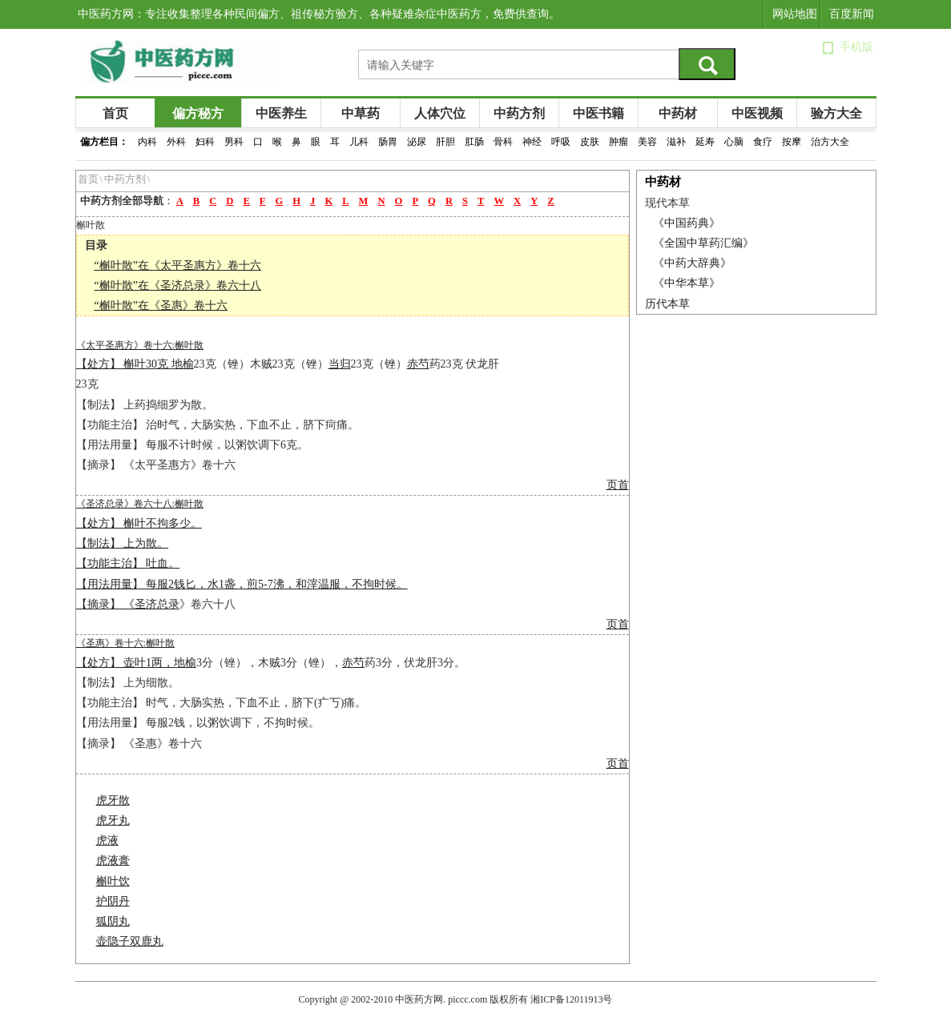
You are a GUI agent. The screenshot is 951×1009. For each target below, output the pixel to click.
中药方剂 (519, 113)
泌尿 (416, 141)
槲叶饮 (113, 881)
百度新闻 (851, 14)
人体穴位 (439, 113)
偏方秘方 (198, 113)
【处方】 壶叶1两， (125, 663)
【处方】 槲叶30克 (123, 364)
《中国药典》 (686, 223)
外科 (176, 141)
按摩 (791, 141)
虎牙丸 (113, 820)
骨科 (503, 141)
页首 (617, 485)
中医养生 (281, 113)
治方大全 (830, 141)
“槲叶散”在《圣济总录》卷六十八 (178, 285)
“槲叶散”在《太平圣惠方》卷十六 (178, 265)
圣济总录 (157, 604)
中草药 (360, 113)
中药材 (678, 113)
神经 (532, 141)
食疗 (762, 141)
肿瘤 (618, 141)
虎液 (107, 840)
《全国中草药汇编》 (703, 243)
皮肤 (589, 141)
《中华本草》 (686, 283)
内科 (147, 141)
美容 (647, 141)
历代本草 (667, 304)
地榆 (182, 364)
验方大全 (836, 113)
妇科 (205, 141)
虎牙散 (113, 800)
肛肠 (474, 141)
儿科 (359, 141)
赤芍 (418, 364)
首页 (115, 113)
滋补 (676, 141)
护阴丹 (113, 901)
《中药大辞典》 (692, 263)
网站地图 (794, 14)
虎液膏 (113, 860)
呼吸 (560, 141)
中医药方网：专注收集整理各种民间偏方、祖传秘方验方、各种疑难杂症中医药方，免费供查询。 (319, 14)
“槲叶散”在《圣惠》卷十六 (161, 305)
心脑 (733, 141)
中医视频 (757, 113)
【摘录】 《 (105, 604)
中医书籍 (598, 113)
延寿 (705, 141)
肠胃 (387, 141)
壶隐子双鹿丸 (129, 941)
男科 (234, 141)
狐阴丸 (113, 921)
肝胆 (445, 141)
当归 (339, 364)
